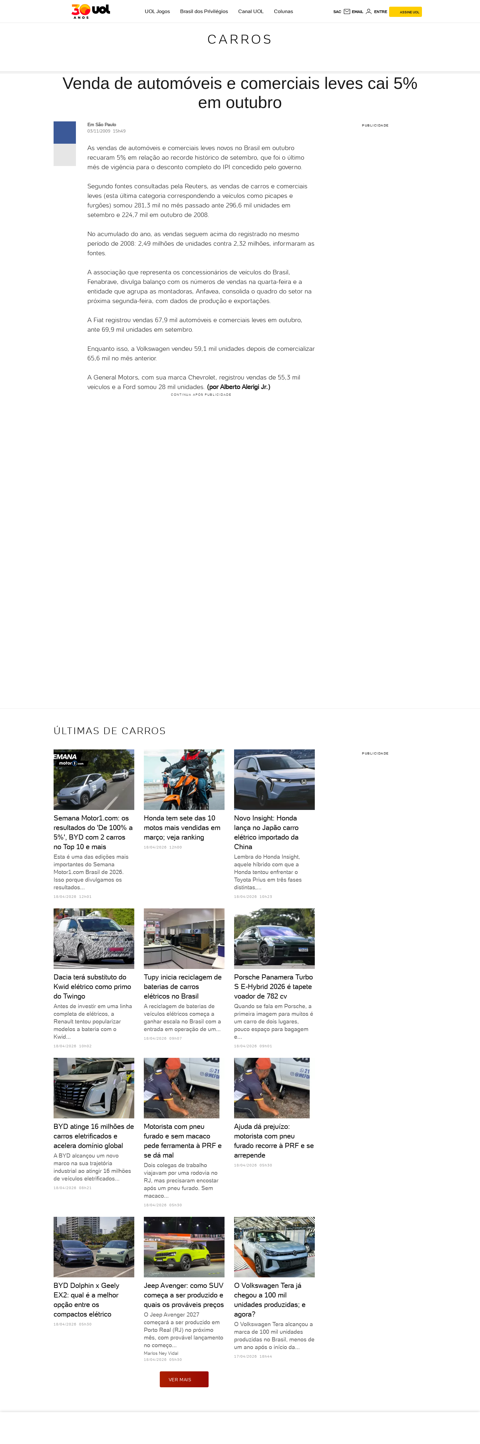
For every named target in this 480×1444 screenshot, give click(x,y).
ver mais (184, 1379)
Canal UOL (251, 11)
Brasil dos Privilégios (204, 11)
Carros (240, 39)
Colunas (283, 11)
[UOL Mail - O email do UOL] (353, 12)
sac (337, 12)
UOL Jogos (157, 11)
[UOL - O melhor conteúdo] (91, 11)
